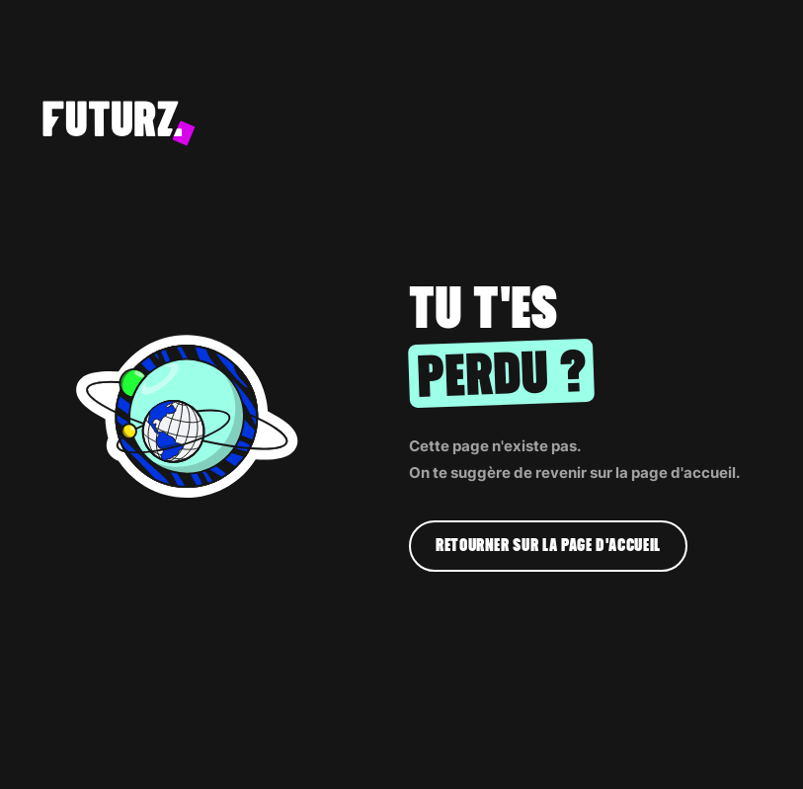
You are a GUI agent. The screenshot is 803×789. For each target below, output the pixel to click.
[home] (368, 123)
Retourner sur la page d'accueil (548, 545)
